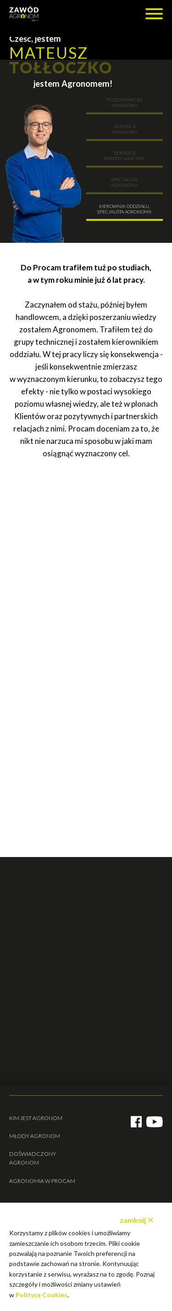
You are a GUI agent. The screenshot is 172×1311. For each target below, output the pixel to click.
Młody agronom (34, 1135)
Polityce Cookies (41, 1295)
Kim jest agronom (35, 1118)
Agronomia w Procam (42, 1180)
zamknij (133, 1220)
